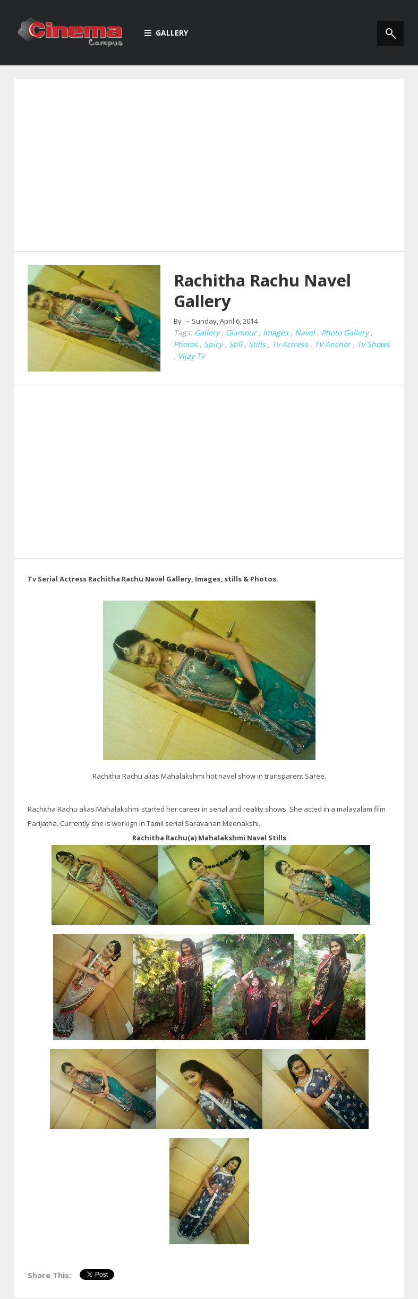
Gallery (166, 33)
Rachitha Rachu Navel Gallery (262, 290)
